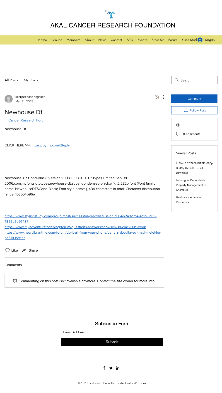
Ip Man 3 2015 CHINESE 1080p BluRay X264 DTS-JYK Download (194, 168)
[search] (194, 80)
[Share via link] (30, 250)
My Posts (31, 80)
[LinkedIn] (118, 368)
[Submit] (112, 342)
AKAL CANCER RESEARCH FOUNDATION (112, 25)
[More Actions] (161, 97)
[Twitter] (111, 368)
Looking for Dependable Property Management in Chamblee (191, 185)
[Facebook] (104, 368)
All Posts (11, 80)
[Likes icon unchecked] (7, 250)
